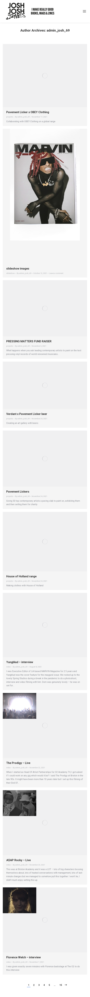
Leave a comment (56, 273)
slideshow (10, 273)
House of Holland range (21, 576)
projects (9, 117)
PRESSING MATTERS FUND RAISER (28, 341)
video (8, 667)
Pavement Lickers (17, 491)
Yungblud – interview (19, 662)
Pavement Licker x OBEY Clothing (27, 112)
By (22, 117)
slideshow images (17, 268)
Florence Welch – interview (23, 957)
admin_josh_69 (58, 30)
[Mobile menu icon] (84, 11)
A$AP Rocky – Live (18, 860)
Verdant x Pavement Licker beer (26, 414)
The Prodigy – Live (18, 763)
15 (60, 985)
